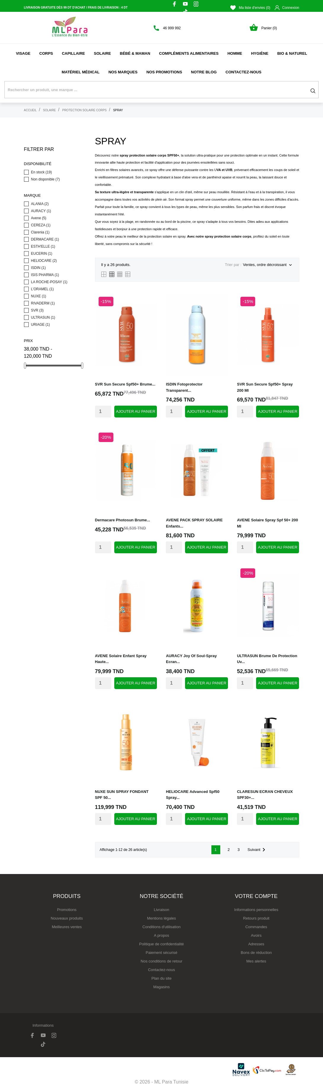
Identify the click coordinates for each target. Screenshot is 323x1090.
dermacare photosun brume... (122, 520)
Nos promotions (164, 72)
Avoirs (256, 935)
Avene (38, 218)
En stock (41, 172)
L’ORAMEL (42, 289)
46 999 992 (172, 28)
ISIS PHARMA (45, 275)
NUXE (38, 296)
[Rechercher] (161, 89)
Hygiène (260, 53)
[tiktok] (185, 11)
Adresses (256, 944)
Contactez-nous (243, 72)
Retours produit (256, 918)
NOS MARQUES (122, 72)
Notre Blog (204, 72)
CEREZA (41, 225)
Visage (23, 53)
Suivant (257, 849)
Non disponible (45, 179)
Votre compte (256, 896)
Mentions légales (161, 918)
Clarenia (40, 232)
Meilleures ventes (67, 927)
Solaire (102, 53)
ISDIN (38, 268)
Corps (46, 53)
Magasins (161, 987)
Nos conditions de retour (161, 961)
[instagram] (196, 4)
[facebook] (174, 4)
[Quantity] (103, 411)
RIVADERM (43, 303)
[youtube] (185, 4)
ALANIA (40, 204)
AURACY (41, 211)
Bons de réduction (256, 952)
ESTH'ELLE (43, 246)
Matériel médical (80, 72)
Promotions (67, 909)
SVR (37, 310)
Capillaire (73, 53)
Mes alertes (256, 961)
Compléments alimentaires (188, 53)
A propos (161, 935)
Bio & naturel (292, 53)
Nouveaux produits (67, 918)
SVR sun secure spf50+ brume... (125, 384)
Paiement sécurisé (161, 952)
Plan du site (162, 978)
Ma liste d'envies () (250, 7)
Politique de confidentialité (161, 944)
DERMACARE (45, 239)
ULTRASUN (43, 317)
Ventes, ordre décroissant (268, 265)
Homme (234, 53)
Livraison (161, 909)
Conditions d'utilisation (161, 927)
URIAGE (40, 325)
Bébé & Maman (135, 53)
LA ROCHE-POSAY (49, 282)
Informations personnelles (256, 909)
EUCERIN (41, 253)
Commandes (256, 927)
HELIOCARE (44, 261)
